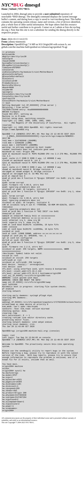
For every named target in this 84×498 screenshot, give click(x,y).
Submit (13, 9)
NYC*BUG (24, 9)
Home (4, 9)
